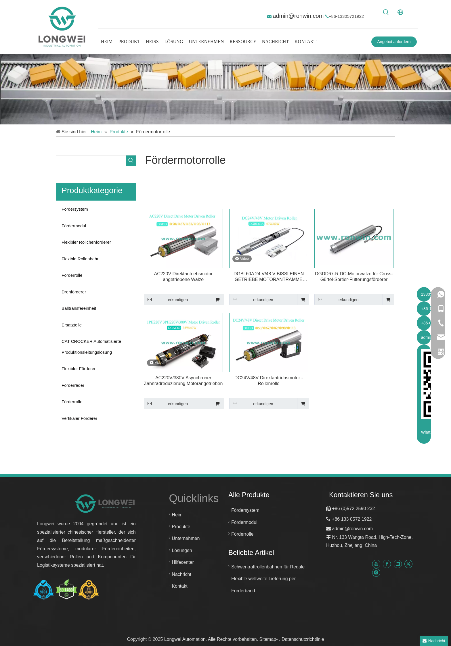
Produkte (181, 526)
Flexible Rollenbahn (81, 258)
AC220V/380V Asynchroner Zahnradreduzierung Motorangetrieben (183, 380)
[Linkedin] (398, 564)
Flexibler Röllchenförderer (86, 242)
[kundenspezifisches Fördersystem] (225, 89)
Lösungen (182, 550)
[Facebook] (387, 564)
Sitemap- (269, 639)
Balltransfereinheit (79, 308)
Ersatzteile (72, 324)
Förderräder (73, 385)
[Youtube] (376, 564)
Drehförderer (74, 291)
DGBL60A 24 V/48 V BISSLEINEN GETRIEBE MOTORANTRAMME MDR (269, 276)
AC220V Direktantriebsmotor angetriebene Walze (183, 276)
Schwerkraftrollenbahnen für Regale (268, 566)
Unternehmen (186, 538)
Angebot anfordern (394, 41)
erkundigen (166, 299)
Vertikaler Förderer (79, 418)
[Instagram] (376, 572)
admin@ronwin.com (299, 16)
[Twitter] (408, 564)
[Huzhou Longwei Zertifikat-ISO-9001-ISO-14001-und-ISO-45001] (66, 589)
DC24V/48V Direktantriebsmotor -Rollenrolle (268, 380)
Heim (177, 514)
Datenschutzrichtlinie (303, 639)
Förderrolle (72, 275)
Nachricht (181, 574)
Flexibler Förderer (78, 368)
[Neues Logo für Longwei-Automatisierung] (105, 503)
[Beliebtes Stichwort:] (386, 12)
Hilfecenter (183, 562)
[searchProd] (91, 160)
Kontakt (179, 586)
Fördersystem (75, 209)
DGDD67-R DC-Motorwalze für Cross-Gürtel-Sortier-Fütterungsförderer (354, 276)
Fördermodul (74, 225)
